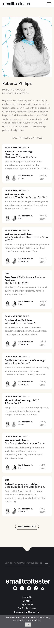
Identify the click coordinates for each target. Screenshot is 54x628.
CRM (7, 273)
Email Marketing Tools (17, 147)
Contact (27, 600)
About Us (27, 597)
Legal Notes (27, 604)
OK (28, 624)
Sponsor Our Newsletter (27, 611)
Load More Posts (27, 526)
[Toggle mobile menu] (49, 3)
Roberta (26, 175)
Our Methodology (27, 608)
